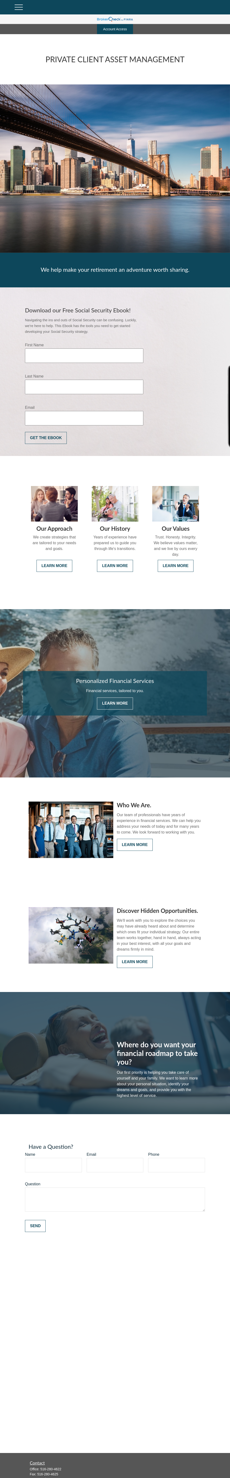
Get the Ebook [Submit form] (46, 438)
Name (30, 1154)
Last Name (34, 376)
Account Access (115, 29)
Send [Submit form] (35, 1226)
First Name (34, 345)
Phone (153, 1154)
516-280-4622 (50, 1469)
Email (30, 407)
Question (32, 1184)
